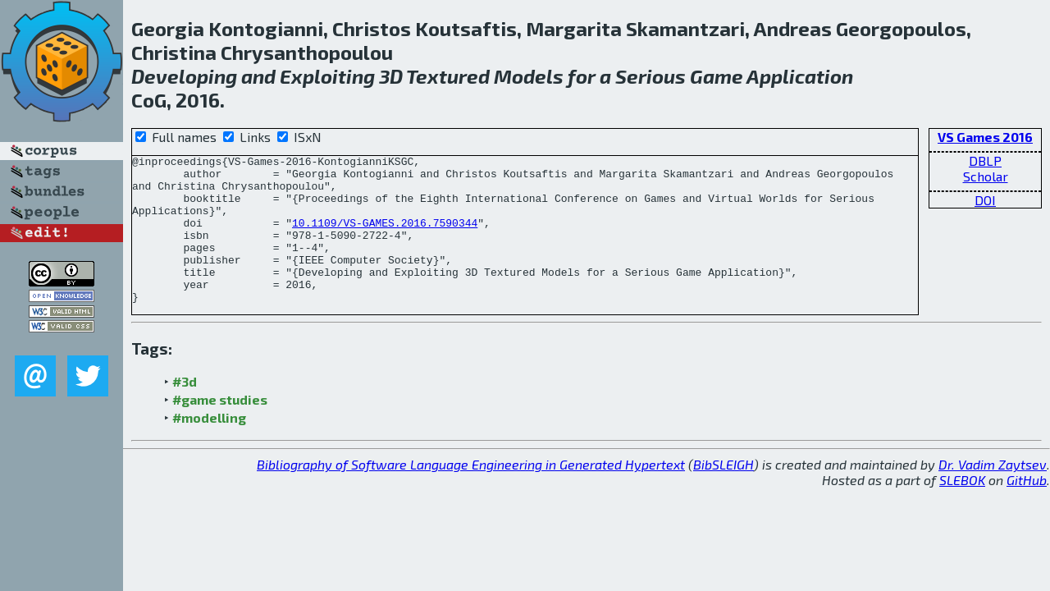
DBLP (985, 160)
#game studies (219, 429)
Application (799, 76)
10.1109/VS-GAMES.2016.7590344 (384, 237)
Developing (184, 76)
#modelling (209, 447)
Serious (650, 76)
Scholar (985, 176)
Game (716, 76)
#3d (184, 411)
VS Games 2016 (985, 136)
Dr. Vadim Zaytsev (992, 494)
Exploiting (327, 76)
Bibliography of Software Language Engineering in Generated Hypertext (471, 494)
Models (529, 76)
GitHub (1027, 509)
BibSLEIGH (723, 494)
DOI (985, 200)
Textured (448, 76)
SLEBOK (962, 509)
